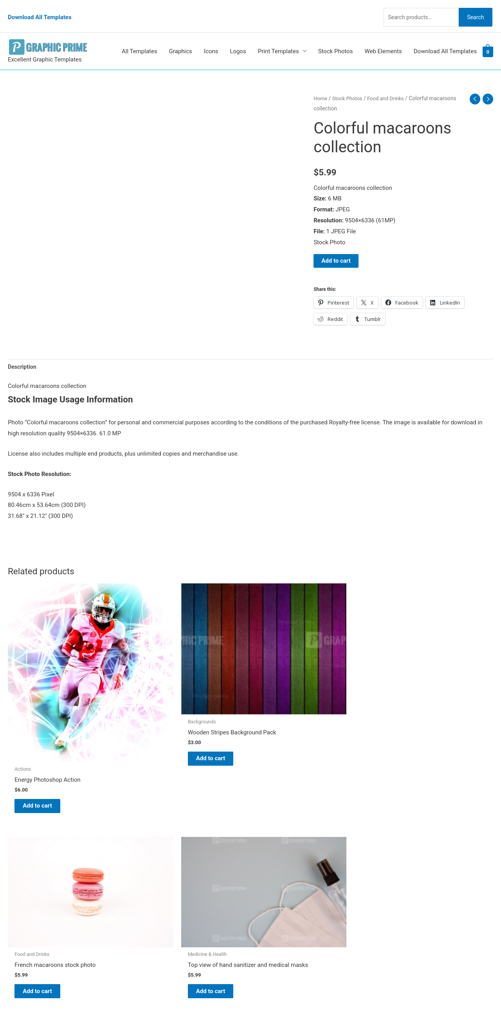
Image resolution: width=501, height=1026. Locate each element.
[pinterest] (27, 832)
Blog (264, 841)
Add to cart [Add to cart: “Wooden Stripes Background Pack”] (168, 708)
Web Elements (383, 38)
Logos (238, 38)
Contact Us (272, 885)
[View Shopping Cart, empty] (488, 38)
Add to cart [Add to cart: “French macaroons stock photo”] (291, 694)
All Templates (139, 38)
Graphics (180, 38)
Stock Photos (335, 38)
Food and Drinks (389, 85)
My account (273, 874)
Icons (211, 38)
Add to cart (336, 247)
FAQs (265, 863)
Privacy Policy (276, 895)
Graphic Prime (276, 830)
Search (473, 9)
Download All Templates (40, 9)
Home (321, 85)
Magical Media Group (396, 1004)
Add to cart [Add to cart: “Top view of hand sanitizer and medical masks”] (415, 699)
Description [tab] (23, 354)
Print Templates (278, 38)
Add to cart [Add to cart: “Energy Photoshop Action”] (45, 741)
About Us (270, 852)
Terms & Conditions (284, 906)
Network (321, 1004)
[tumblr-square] (25, 848)
